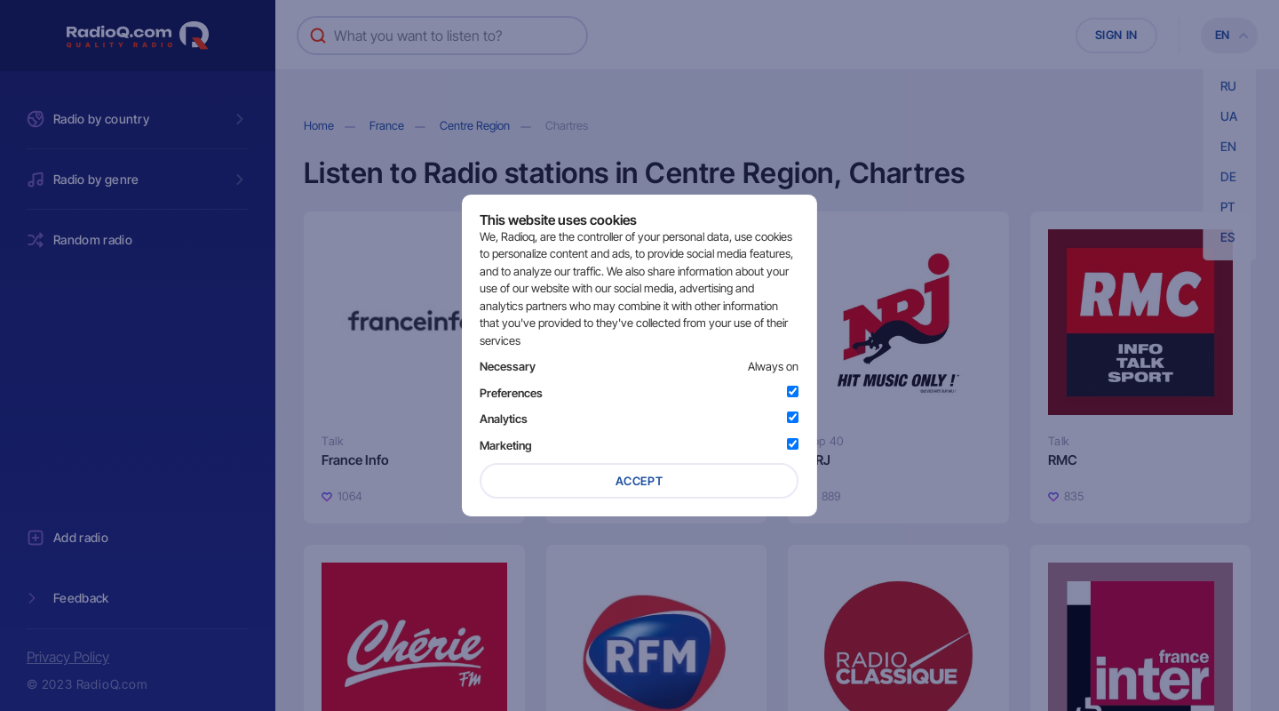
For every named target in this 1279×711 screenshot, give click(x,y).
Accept (639, 481)
